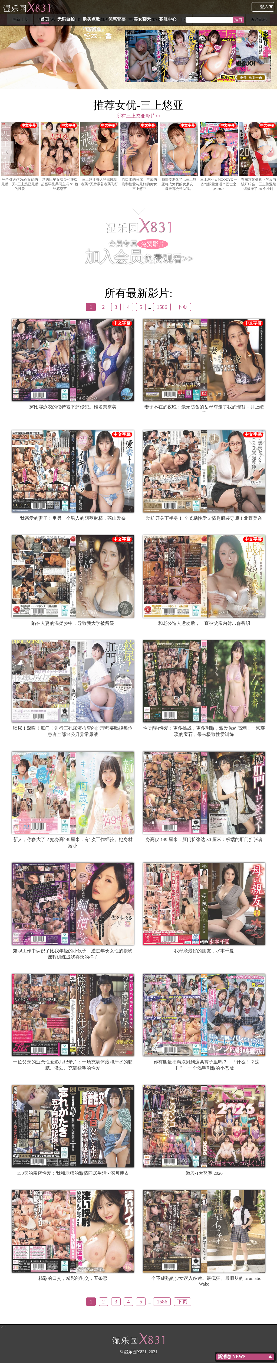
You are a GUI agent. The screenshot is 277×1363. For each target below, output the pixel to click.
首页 (70, 6)
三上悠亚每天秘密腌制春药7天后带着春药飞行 (99, 154)
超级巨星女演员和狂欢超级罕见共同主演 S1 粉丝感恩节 (60, 156)
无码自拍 (91, 6)
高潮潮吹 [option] (100, 19)
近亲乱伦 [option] (259, 19)
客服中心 (193, 6)
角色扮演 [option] (206, 19)
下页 (182, 307)
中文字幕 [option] (47, 19)
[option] (138, 44)
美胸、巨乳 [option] (179, 19)
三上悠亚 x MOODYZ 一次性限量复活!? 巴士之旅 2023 (219, 156)
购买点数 (117, 6)
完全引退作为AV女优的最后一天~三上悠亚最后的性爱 (20, 156)
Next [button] (273, 19)
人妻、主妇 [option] (126, 19)
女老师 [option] (232, 19)
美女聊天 (168, 6)
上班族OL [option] (152, 19)
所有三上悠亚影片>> (138, 116)
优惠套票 (142, 6)
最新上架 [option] (20, 19)
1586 (162, 307)
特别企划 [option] (73, 19)
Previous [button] (3, 19)
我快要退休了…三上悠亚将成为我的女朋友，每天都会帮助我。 (179, 156)
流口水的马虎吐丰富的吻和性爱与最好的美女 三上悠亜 (139, 156)
